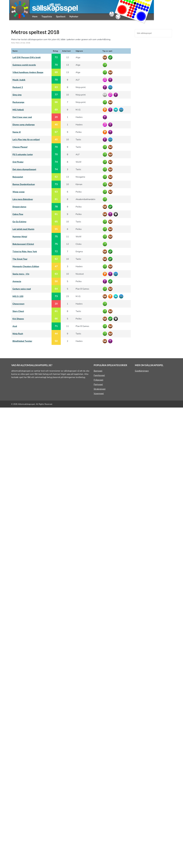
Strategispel (100, 389)
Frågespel (98, 379)
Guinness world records (24, 64)
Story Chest (18, 311)
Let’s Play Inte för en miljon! (26, 139)
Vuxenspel (99, 393)
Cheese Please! (20, 147)
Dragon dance (19, 206)
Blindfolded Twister (22, 341)
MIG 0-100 (17, 296)
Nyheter (73, 16)
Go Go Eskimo (19, 221)
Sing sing (17, 94)
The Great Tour (19, 259)
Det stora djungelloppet (24, 169)
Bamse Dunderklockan (23, 184)
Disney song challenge (23, 124)
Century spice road (21, 288)
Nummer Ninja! (19, 236)
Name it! (16, 132)
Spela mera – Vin (20, 273)
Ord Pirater (18, 162)
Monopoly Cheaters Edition (25, 266)
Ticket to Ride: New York (24, 251)
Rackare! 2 (17, 87)
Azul (14, 326)
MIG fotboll (18, 109)
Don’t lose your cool (22, 117)
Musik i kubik (18, 79)
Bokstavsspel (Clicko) (23, 244)
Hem (34, 16)
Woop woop (18, 191)
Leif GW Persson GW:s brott (26, 57)
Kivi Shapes (18, 318)
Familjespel (99, 375)
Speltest (60, 16)
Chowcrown (18, 303)
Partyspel (98, 384)
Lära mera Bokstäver (22, 199)
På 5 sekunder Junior (22, 154)
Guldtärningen (142, 370)
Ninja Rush (17, 333)
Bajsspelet (17, 176)
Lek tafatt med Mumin (23, 229)
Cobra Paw (17, 214)
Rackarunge (18, 102)
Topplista (46, 16)
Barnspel (98, 370)
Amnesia (16, 281)
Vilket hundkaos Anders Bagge (27, 72)
